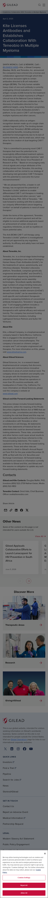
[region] (24, 874)
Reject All (23, 885)
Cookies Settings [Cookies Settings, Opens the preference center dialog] (24, 877)
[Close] (45, 853)
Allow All (24, 893)
